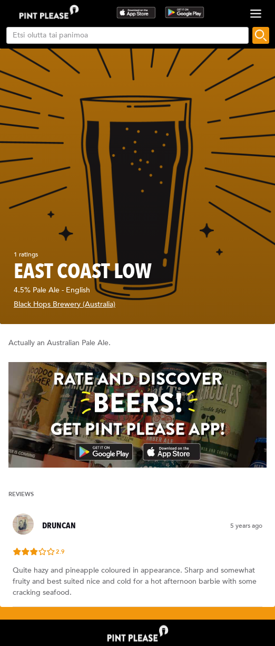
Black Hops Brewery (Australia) (64, 304)
